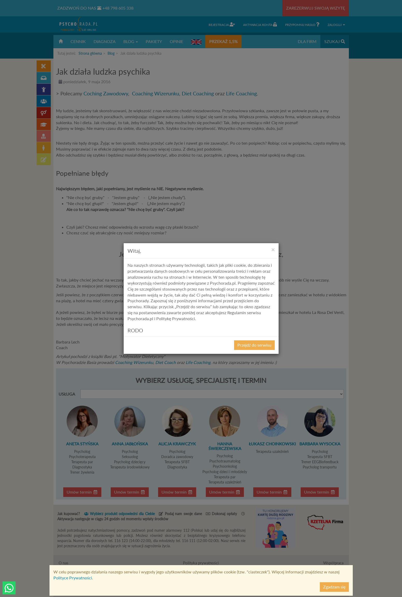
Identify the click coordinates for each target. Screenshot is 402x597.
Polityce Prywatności (72, 577)
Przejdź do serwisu (254, 344)
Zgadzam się (334, 586)
